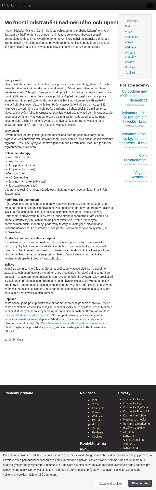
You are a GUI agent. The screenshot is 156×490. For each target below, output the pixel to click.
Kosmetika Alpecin (134, 403)
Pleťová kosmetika (134, 419)
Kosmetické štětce (134, 415)
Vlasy (128, 31)
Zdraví (129, 42)
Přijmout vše (140, 483)
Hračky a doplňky (134, 427)
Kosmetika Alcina (134, 399)
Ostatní (96, 428)
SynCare (9, 315)
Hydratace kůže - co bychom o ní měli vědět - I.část (133, 117)
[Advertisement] (78, 58)
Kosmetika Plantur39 (136, 411)
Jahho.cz (128, 431)
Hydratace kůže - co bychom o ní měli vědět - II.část (133, 138)
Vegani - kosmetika (139, 175)
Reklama (130, 67)
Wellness (130, 47)
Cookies (130, 72)
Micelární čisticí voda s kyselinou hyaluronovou (77, 323)
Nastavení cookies (110, 483)
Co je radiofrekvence (135, 158)
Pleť (127, 26)
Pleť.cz (17, 5)
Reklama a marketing (136, 423)
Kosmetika (131, 36)
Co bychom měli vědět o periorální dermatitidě (133, 95)
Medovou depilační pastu (32, 315)
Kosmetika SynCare (135, 407)
